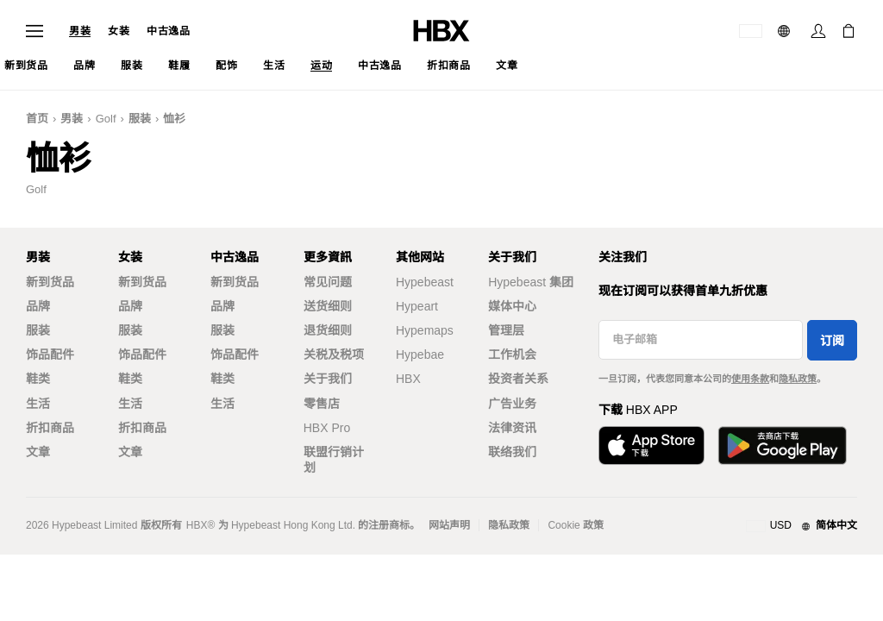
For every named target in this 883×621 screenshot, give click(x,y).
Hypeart (417, 306)
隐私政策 (798, 378)
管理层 (506, 330)
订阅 (832, 341)
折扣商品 (50, 428)
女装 (118, 31)
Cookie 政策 (576, 525)
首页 (37, 118)
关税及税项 (334, 354)
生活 (38, 404)
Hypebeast (425, 282)
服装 (139, 118)
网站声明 (449, 525)
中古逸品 (168, 31)
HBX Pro (327, 428)
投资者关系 (518, 379)
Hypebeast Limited (94, 525)
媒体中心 (512, 306)
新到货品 (50, 282)
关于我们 (328, 379)
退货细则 (328, 330)
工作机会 (512, 354)
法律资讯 (512, 428)
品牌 (38, 306)
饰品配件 (50, 354)
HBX (408, 379)
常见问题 (328, 282)
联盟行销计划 (334, 459)
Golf (106, 118)
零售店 (322, 404)
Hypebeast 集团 (530, 282)
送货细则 (328, 306)
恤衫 (174, 118)
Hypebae (420, 354)
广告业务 (512, 404)
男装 (80, 31)
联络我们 (512, 452)
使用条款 (750, 378)
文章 (38, 452)
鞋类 (38, 379)
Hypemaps (425, 330)
